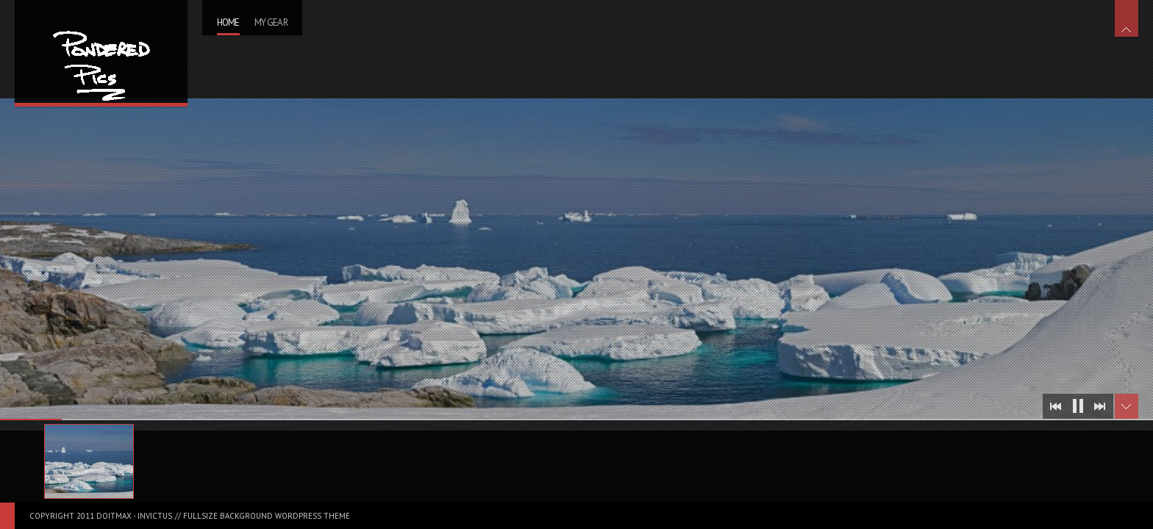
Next (1100, 406)
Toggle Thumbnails (1126, 406)
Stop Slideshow (1078, 406)
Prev (1056, 406)
